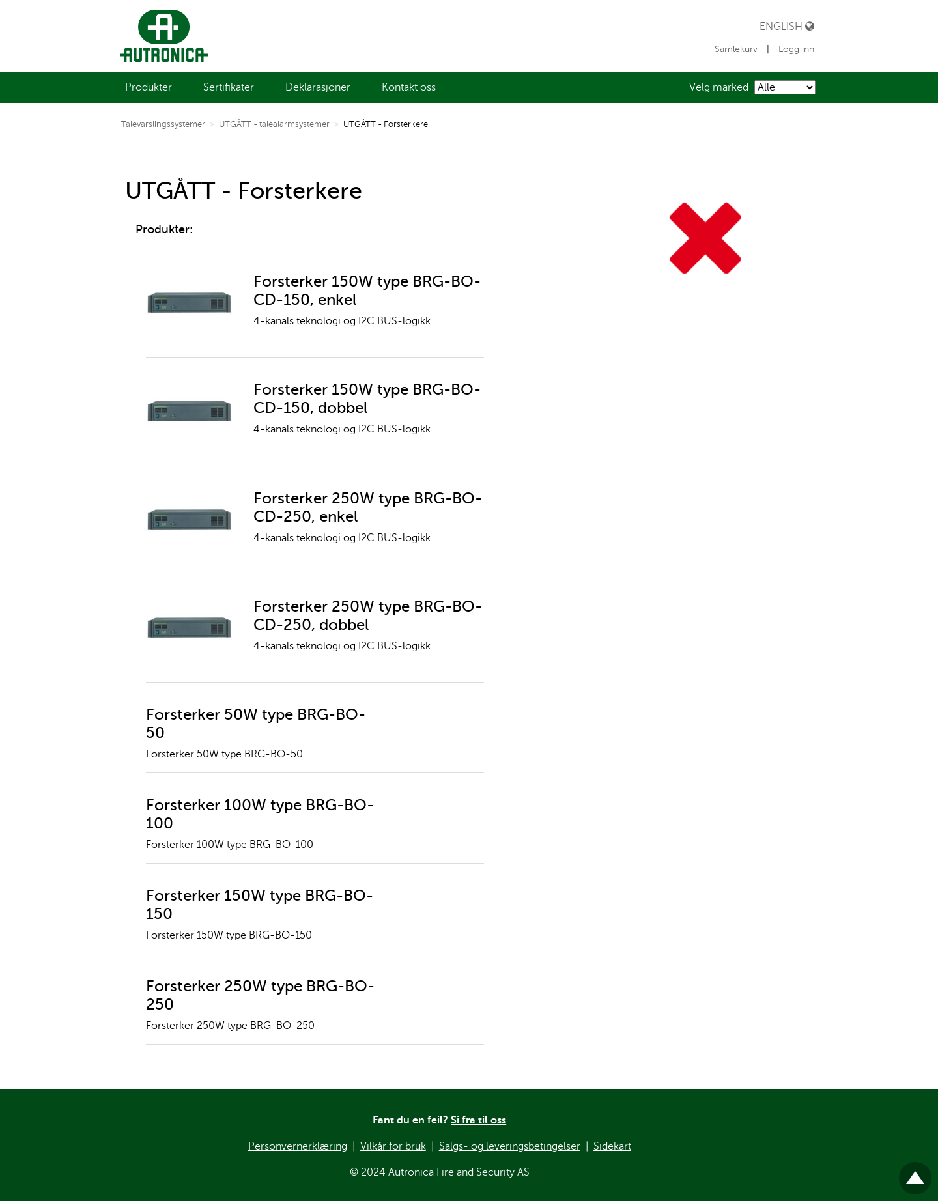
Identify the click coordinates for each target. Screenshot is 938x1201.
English (787, 26)
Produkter (148, 87)
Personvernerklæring (297, 1146)
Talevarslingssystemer (163, 124)
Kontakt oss (409, 87)
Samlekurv (737, 49)
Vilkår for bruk (393, 1146)
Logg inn (796, 49)
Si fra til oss (478, 1120)
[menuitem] (148, 87)
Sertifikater (228, 87)
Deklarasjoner (317, 87)
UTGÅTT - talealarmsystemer (274, 124)
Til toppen (915, 1172)
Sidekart (612, 1146)
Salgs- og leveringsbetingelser (509, 1146)
